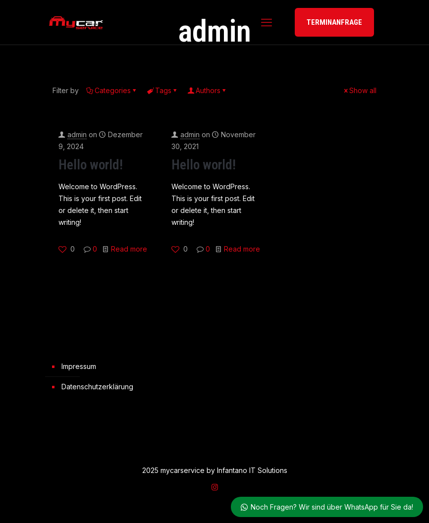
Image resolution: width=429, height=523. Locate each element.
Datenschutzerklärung (97, 386)
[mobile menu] (266, 22)
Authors (207, 90)
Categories (112, 90)
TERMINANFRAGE (334, 22)
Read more (129, 249)
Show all (359, 90)
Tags (162, 90)
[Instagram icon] (214, 487)
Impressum (78, 366)
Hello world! (90, 165)
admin (77, 134)
